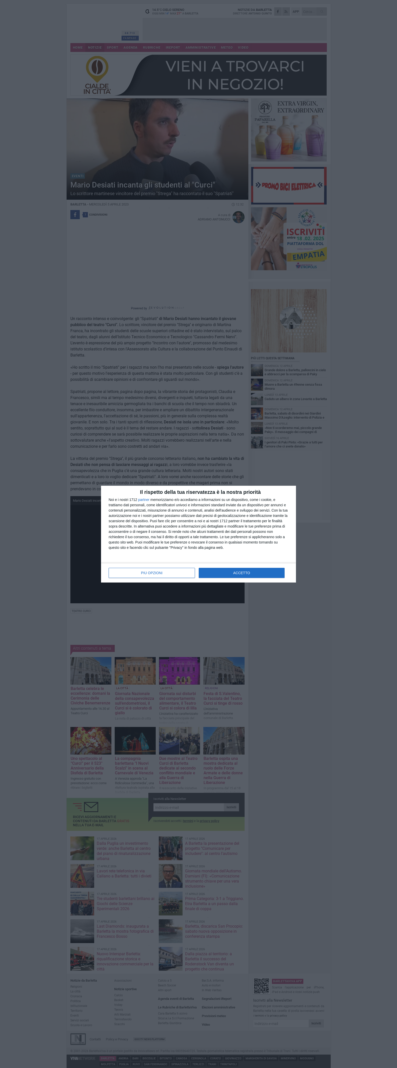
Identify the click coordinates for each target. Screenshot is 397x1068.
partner (143, 499)
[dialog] (198, 534)
